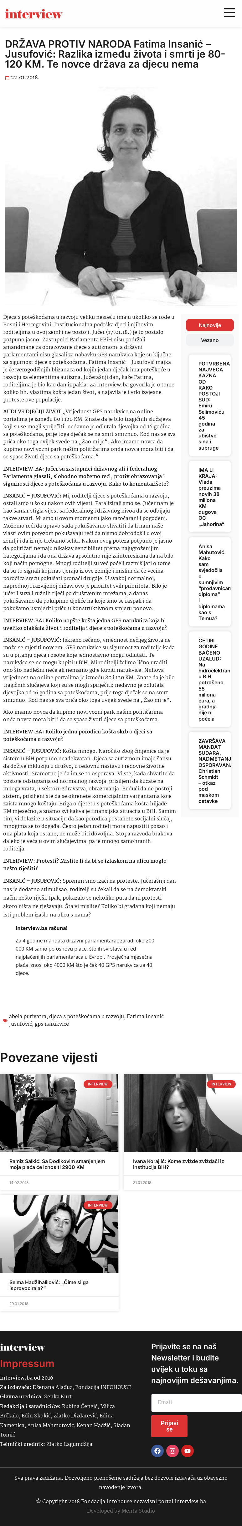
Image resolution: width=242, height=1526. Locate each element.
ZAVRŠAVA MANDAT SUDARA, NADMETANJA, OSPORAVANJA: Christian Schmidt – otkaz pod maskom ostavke (218, 771)
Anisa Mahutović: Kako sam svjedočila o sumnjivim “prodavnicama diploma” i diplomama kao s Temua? (216, 582)
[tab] (210, 325)
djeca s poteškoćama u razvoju (86, 1017)
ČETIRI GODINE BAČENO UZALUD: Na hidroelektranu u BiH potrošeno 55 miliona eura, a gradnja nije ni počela (216, 679)
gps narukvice (52, 1024)
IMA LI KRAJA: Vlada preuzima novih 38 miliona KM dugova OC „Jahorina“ (211, 497)
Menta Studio (138, 1511)
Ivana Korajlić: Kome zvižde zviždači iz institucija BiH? (178, 1164)
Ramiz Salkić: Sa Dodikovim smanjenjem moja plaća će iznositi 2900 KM (57, 1164)
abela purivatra (27, 1017)
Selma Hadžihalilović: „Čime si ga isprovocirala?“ (49, 1285)
